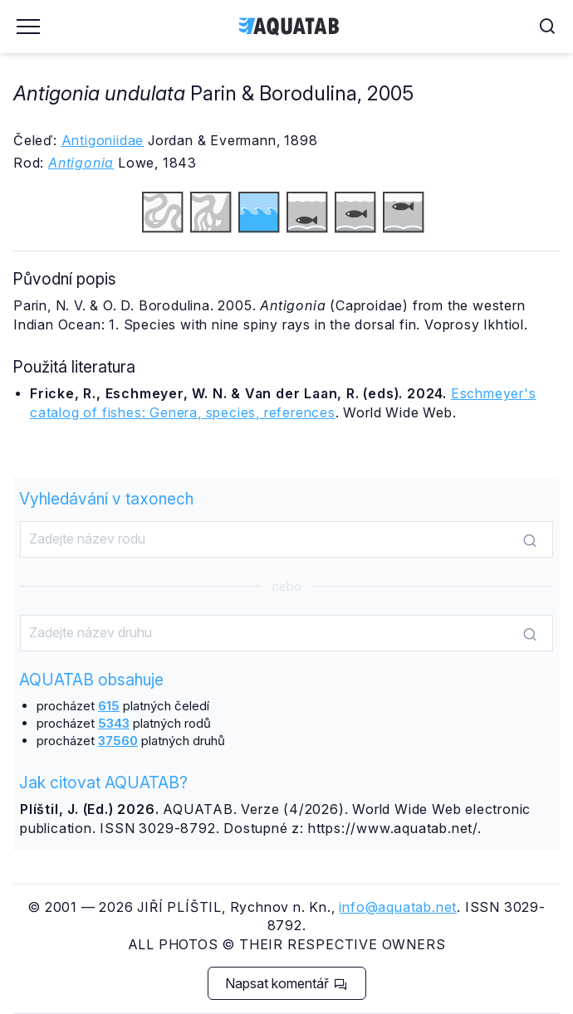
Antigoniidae (102, 140)
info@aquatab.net (398, 907)
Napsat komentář (286, 983)
